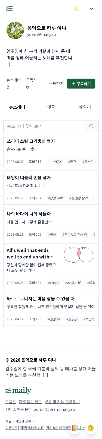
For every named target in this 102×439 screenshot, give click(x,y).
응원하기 (56, 83)
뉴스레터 (17, 107)
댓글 (51, 107)
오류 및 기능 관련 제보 (62, 401)
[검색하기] (91, 126)
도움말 (10, 401)
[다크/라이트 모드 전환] (77, 8)
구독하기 (81, 83)
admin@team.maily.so (54, 409)
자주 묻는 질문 (30, 401)
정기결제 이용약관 (58, 427)
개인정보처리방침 (32, 427)
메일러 (85, 107)
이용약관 (11, 427)
